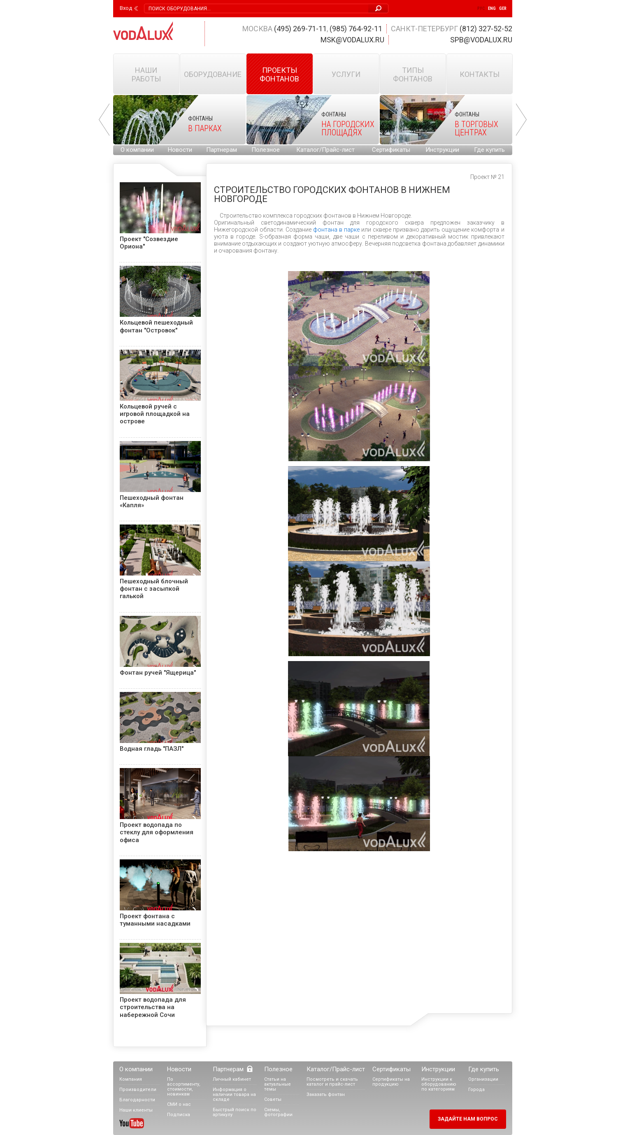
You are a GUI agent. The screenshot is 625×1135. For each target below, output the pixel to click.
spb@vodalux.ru (481, 39)
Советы (272, 1099)
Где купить (489, 149)
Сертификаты (391, 149)
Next (521, 119)
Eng (492, 8)
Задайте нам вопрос (468, 1119)
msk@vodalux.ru (352, 39)
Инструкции (442, 149)
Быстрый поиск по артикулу (234, 1112)
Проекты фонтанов (279, 74)
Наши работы (146, 74)
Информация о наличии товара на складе (234, 1094)
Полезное (265, 149)
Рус (481, 8)
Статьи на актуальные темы (277, 1084)
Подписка (178, 1114)
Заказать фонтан (326, 1094)
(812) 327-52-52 (486, 28)
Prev (104, 119)
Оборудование (213, 74)
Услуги (346, 74)
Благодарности (137, 1100)
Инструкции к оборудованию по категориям (438, 1084)
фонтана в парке (336, 229)
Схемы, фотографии (278, 1112)
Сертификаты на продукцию (391, 1082)
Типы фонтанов (412, 74)
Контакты (480, 74)
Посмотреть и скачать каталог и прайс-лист (332, 1082)
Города (476, 1089)
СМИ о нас (179, 1104)
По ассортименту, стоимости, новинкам (183, 1087)
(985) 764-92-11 (356, 28)
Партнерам (221, 149)
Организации (483, 1079)
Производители (137, 1089)
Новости (180, 149)
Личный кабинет (232, 1079)
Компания (130, 1079)
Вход (126, 8)
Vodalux (143, 30)
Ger (503, 8)
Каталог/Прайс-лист (325, 149)
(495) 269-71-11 (300, 28)
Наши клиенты (136, 1110)
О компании (137, 149)
